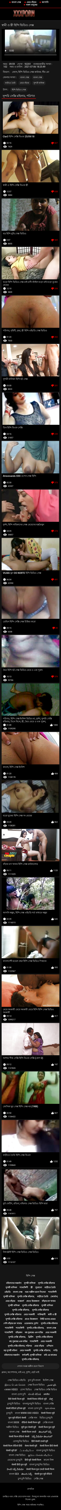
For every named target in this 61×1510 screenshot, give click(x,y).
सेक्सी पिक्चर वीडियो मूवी (37, 1399)
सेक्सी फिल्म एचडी (29, 1431)
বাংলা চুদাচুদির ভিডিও (39, 1464)
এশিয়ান (49, 1346)
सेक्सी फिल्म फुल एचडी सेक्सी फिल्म (40, 1469)
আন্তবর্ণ (21, 1301)
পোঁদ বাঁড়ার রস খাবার (12, 1323)
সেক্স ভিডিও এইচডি (17, 1380)
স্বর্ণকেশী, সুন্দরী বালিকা (32, 1355)
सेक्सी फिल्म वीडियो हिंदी (12, 1445)
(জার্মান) (54, 1296)
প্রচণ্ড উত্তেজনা (32, 1301)
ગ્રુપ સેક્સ (50, 1408)
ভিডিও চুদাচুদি (46, 1417)
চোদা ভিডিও (26, 1389)
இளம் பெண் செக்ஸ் (15, 1385)
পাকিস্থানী (41, 1314)
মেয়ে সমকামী (29, 1314)
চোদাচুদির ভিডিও (21, 1441)
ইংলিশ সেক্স (48, 1380)
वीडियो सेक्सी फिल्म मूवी (31, 1422)
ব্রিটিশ (30, 1337)
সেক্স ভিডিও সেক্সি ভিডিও (45, 1389)
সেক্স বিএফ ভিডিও (36, 1385)
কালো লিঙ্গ (48, 1460)
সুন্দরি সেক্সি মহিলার (46, 1283)
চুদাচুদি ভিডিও (13, 1403)
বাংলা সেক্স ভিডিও (17, 1455)
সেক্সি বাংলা (48, 1422)
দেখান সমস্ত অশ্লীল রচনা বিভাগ (30, 1366)
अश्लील (46, 1394)
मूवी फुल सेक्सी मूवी (28, 1427)
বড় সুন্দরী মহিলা (10, 1350)
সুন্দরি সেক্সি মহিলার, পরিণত (20, 1346)
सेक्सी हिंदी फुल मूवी (19, 1464)
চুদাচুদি (9, 1413)
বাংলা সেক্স (16, 2)
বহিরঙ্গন (18, 1332)
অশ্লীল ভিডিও (12, 1427)
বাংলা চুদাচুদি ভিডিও (45, 1450)
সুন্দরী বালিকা (39, 83)
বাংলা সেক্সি (48, 1403)
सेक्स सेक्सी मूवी (31, 1445)
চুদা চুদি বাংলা (34, 1380)
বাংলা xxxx (13, 1422)
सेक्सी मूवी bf (11, 1450)
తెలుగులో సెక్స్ (45, 1431)
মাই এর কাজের (50, 1355)
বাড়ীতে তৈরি (10, 83)
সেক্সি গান (32, 1417)
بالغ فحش (51, 1385)
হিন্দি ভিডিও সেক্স (19, 90)
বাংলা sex (14, 1474)
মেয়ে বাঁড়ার (31, 2)
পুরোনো (38, 1287)
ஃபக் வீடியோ (27, 1450)
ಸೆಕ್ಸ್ (51, 1399)
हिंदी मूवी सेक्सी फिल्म (33, 1460)
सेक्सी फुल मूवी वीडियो (43, 1474)
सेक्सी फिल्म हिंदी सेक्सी (49, 1445)
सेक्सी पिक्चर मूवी (48, 1413)
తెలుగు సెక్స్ (26, 1474)
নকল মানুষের (31, 5)
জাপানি (45, 2)
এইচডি (7, 1292)
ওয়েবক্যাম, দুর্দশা (31, 1323)
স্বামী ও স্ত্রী (52, 1314)
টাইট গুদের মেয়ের (47, 1319)
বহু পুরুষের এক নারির (34, 1332)
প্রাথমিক (30, 1489)
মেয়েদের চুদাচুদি (14, 1460)
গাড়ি (55, 1350)
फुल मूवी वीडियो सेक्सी (17, 1417)
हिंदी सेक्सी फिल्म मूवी (16, 1399)
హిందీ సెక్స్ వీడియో (15, 1469)
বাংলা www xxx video (27, 1413)
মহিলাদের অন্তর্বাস (13, 1283)
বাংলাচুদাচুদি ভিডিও (32, 1403)
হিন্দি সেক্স (30, 1275)
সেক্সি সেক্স (38, 1478)
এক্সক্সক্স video (11, 1389)
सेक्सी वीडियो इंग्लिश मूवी (16, 1408)
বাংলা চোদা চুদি (19, 1394)
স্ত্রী (32, 1287)
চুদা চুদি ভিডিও (24, 1478)
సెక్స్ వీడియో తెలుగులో (42, 1436)
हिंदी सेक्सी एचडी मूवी (39, 1441)
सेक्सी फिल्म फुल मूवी (46, 1427)
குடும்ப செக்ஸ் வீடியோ (40, 1455)
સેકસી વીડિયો (34, 1394)
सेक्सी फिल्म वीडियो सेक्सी (19, 1436)
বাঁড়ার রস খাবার (48, 1301)
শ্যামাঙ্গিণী (24, 1287)
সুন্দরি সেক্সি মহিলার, (26, 1296)
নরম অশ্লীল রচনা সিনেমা (35, 1292)
